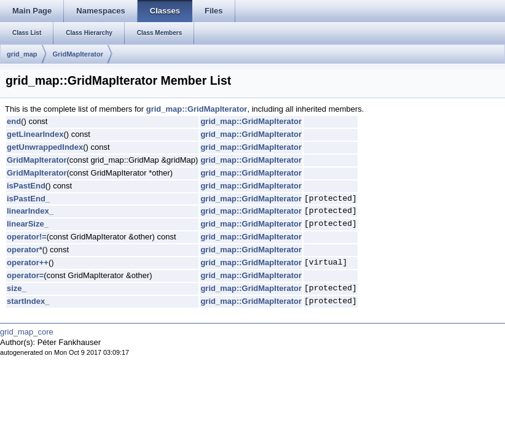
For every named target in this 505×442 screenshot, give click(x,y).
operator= (25, 275)
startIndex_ (28, 301)
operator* (24, 249)
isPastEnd (26, 185)
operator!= (27, 236)
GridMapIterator (78, 54)
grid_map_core (26, 331)
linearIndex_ (30, 210)
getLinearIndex (35, 134)
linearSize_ (28, 223)
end (14, 121)
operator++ (28, 262)
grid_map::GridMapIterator (197, 109)
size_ (16, 288)
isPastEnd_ (28, 198)
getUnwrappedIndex (45, 147)
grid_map (22, 54)
